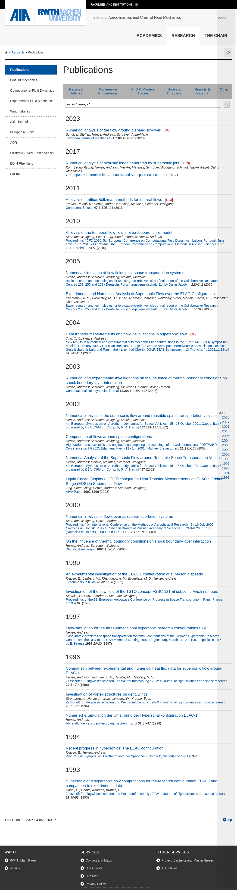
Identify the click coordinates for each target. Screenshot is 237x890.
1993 (226, 477)
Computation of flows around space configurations (109, 436)
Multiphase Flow (22, 132)
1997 (226, 463)
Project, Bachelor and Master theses (188, 860)
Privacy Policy (96, 884)
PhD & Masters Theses (143, 91)
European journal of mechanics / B (90, 138)
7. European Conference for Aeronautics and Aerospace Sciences (113, 175)
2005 (226, 436)
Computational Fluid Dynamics (32, 90)
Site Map (92, 876)
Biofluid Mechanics (23, 80)
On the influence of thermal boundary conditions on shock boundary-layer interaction (138, 541)
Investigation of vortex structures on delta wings (107, 694)
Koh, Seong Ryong (79, 167)
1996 (226, 468)
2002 (226, 450)
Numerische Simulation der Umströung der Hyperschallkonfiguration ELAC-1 (131, 715)
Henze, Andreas (103, 134)
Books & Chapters (174, 91)
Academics (149, 35)
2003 (226, 445)
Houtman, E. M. (102, 677)
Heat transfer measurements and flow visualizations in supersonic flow (126, 334)
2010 (226, 431)
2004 (226, 440)
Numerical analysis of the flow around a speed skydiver (113, 130)
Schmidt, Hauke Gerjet (192, 167)
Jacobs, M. (123, 677)
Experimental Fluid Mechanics (31, 101)
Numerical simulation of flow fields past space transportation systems (125, 273)
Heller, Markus (183, 298)
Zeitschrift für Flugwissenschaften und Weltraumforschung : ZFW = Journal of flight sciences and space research (146, 681)
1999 (226, 459)
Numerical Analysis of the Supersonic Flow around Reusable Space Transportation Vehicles (144, 458)
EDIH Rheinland (21, 163)
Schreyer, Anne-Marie (132, 134)
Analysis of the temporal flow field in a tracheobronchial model (119, 232)
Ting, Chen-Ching (78, 488)
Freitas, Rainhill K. (79, 204)
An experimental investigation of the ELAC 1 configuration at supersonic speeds (134, 574)
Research (183, 35)
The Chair (216, 35)
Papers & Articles (76, 91)
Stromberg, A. (76, 698)
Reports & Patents (202, 91)
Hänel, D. (72, 790)
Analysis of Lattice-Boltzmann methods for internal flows (114, 199)
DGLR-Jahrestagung (80, 549)
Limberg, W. (91, 578)
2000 (226, 454)
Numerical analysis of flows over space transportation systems (119, 516)
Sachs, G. (202, 298)
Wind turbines (20, 111)
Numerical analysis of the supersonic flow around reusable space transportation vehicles (142, 415)
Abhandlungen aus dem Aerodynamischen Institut (101, 723)
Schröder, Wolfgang (160, 167)
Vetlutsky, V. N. (143, 677)
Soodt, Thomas (126, 237)
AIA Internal (170, 868)
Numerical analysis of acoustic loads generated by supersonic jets (122, 163)
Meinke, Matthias (132, 167)
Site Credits (94, 868)
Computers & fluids (79, 207)
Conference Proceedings (107, 91)
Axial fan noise (20, 122)
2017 (226, 422)
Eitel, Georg (104, 237)
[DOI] (168, 130)
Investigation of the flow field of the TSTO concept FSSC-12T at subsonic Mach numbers (142, 591)
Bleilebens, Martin (134, 387)
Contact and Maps (99, 860)
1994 (226, 473)
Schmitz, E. (74, 596)
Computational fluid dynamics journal (92, 391)
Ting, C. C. (73, 338)
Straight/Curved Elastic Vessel (32, 153)
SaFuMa (16, 174)
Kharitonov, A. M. (78, 298)
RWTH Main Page (23, 860)
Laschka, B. (81, 302)
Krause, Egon (141, 698)
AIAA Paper (74, 491)
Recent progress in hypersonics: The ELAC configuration (114, 748)
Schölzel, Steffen (78, 134)
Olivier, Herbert (159, 387)
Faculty (15, 868)
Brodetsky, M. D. (104, 298)
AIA (7, 52)
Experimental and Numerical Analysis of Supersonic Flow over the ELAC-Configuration (140, 294)
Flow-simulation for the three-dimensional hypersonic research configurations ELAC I (139, 628)
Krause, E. (73, 578)
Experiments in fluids (81, 582)
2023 (226, 417)
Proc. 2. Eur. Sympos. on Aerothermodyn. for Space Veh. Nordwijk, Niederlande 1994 (127, 756)
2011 (226, 426)
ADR (13, 142)
